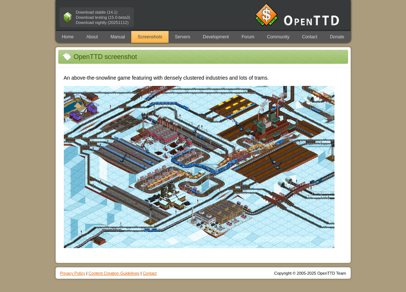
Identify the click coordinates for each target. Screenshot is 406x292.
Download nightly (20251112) (102, 22)
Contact (309, 36)
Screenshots (150, 36)
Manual (118, 36)
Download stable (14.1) (97, 12)
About (92, 36)
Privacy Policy (72, 273)
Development (216, 36)
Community (278, 36)
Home (68, 36)
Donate (337, 36)
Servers (182, 36)
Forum (248, 36)
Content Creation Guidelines (114, 273)
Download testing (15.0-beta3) (103, 17)
